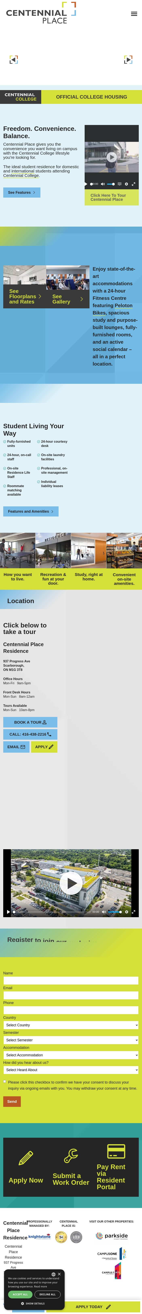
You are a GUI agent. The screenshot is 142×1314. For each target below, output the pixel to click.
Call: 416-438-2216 (30, 726)
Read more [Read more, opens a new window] (40, 1286)
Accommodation (16, 1040)
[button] (34, 1303)
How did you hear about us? (25, 1055)
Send (12, 1094)
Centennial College (21, 167)
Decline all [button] (48, 1294)
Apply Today (93, 1307)
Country (9, 1010)
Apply (44, 739)
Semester (11, 1025)
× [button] (59, 1274)
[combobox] (54, 1274)
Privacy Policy (129, 1297)
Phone (8, 995)
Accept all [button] (20, 1294)
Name (8, 965)
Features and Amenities (31, 504)
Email (16, 739)
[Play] (8, 904)
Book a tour (30, 714)
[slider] (52, 904)
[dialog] (34, 1289)
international (22, 163)
